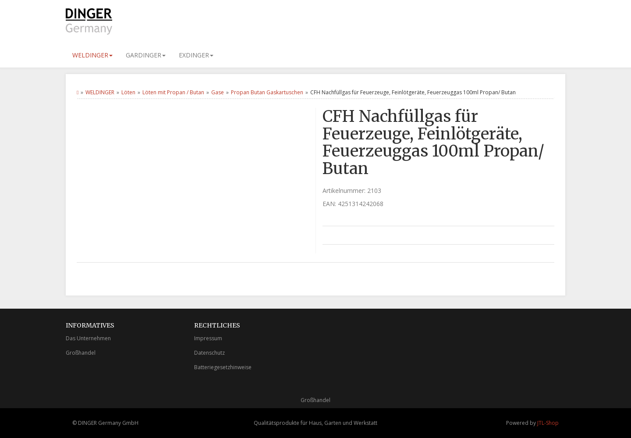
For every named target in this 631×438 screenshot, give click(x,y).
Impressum (208, 338)
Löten (128, 92)
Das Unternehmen (88, 338)
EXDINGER (196, 55)
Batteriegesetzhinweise (223, 367)
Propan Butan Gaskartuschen (267, 92)
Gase (217, 92)
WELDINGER (92, 55)
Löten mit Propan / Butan (173, 92)
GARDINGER (146, 55)
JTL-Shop (548, 423)
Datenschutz (209, 352)
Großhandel (81, 352)
